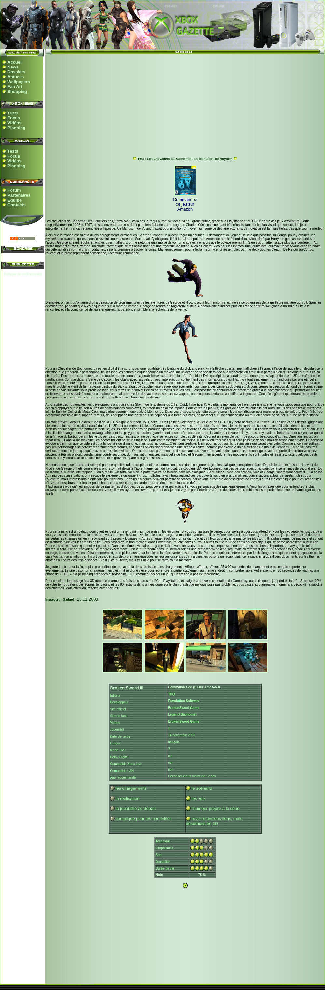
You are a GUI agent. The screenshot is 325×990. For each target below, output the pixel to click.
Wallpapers (18, 81)
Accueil (14, 62)
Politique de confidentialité (23, 274)
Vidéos (14, 122)
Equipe (14, 200)
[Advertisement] (185, 103)
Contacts (16, 204)
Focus (13, 117)
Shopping (17, 91)
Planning (16, 127)
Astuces (15, 76)
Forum (14, 190)
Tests (12, 113)
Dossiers (16, 71)
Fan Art (14, 86)
